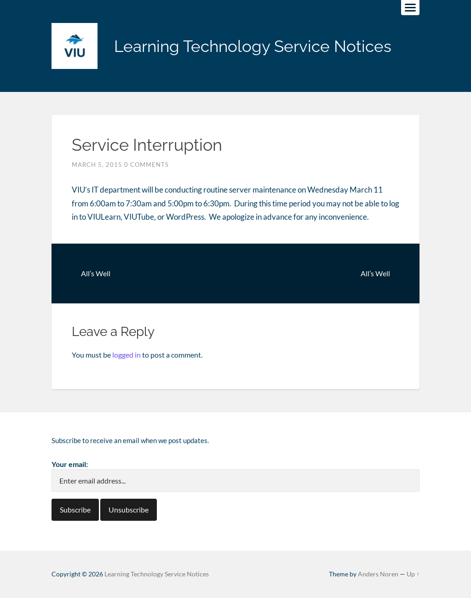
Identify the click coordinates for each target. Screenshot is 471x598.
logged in (126, 354)
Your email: (70, 464)
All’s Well (95, 273)
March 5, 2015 (97, 164)
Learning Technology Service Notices (252, 46)
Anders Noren (378, 574)
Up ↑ (413, 574)
